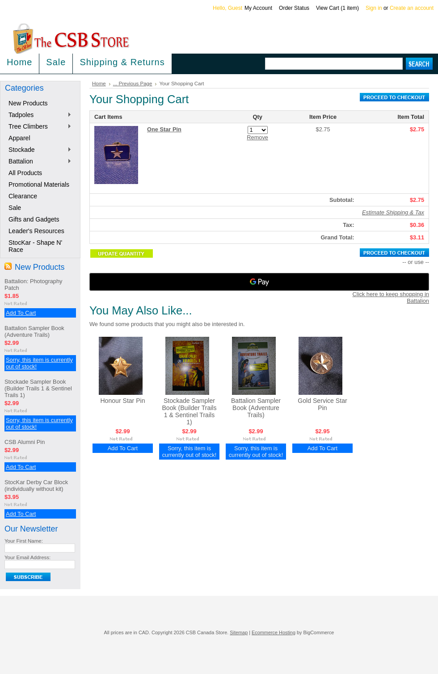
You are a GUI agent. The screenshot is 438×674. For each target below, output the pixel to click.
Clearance (22, 196)
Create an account (412, 8)
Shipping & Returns (122, 62)
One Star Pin (164, 129)
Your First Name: (23, 541)
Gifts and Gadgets (33, 219)
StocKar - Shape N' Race (35, 246)
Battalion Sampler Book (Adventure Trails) (34, 331)
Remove (257, 137)
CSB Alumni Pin (24, 442)
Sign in (374, 8)
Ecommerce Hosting (273, 632)
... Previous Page (132, 83)
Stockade (38, 150)
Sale (56, 62)
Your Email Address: (27, 557)
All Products (25, 172)
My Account (258, 8)
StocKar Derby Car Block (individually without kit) (36, 485)
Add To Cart (21, 313)
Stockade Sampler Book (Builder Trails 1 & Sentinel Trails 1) (38, 388)
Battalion (38, 162)
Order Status (294, 8)
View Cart (337, 8)
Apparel (19, 138)
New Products (28, 103)
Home (99, 83)
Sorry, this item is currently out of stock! (189, 451)
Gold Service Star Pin (322, 404)
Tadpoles (38, 115)
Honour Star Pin (122, 400)
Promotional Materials (38, 184)
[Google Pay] (259, 282)
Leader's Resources (36, 230)
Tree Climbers (38, 127)
